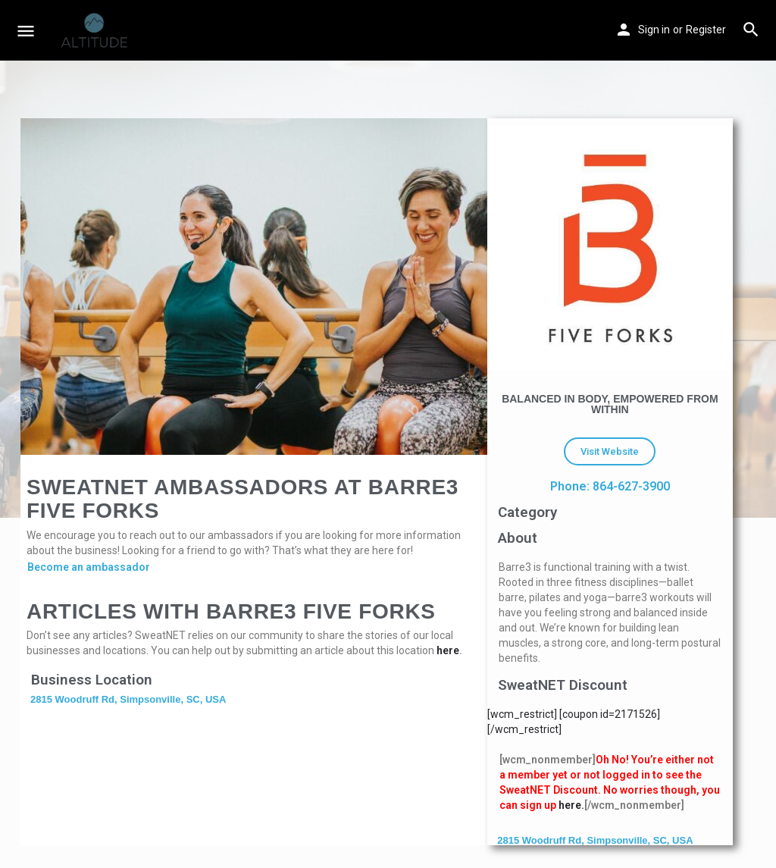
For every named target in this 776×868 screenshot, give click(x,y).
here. (571, 805)
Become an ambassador (88, 567)
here (447, 650)
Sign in (654, 30)
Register (706, 30)
